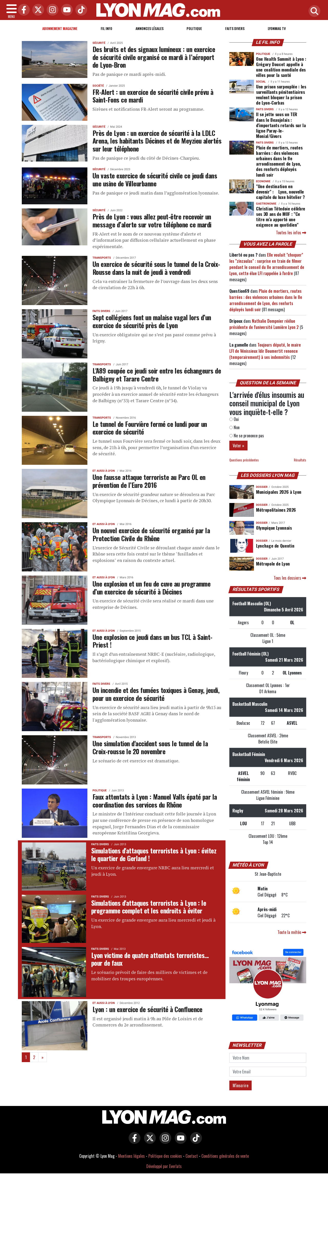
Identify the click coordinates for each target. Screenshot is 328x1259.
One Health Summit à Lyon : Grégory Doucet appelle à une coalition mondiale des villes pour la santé (281, 66)
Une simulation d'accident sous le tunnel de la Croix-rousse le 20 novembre (150, 747)
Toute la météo (292, 932)
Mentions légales (131, 1156)
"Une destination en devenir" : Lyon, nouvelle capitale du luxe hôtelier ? (280, 191)
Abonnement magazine (59, 28)
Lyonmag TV (277, 28)
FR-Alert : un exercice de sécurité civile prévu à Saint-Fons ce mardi (153, 96)
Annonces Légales (149, 28)
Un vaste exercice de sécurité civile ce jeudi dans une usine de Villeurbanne (155, 179)
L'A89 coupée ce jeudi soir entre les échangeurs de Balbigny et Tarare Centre (157, 374)
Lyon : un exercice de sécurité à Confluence (147, 1009)
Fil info (106, 28)
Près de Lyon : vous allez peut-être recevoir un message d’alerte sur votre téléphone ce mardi (152, 220)
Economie (263, 181)
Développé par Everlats (164, 1166)
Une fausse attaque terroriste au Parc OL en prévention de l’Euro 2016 (149, 481)
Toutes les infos (291, 232)
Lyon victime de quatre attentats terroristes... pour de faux (150, 959)
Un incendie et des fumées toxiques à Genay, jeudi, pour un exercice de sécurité (156, 694)
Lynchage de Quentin (275, 545)
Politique (194, 28)
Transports (102, 257)
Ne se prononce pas (246, 435)
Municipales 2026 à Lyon (278, 491)
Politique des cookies (165, 1156)
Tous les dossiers (290, 578)
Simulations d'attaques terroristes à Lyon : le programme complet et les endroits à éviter (148, 906)
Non (234, 427)
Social (261, 81)
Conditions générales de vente (225, 1156)
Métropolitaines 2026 (276, 509)
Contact (192, 1156)
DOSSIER (262, 487)
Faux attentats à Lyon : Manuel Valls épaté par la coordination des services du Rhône (155, 800)
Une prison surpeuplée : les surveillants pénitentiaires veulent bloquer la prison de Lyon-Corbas (281, 94)
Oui (234, 419)
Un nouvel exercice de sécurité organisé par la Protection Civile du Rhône (151, 534)
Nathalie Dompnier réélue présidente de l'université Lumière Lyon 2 (264, 324)
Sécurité (99, 43)
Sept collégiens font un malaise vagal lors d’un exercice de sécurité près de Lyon (152, 321)
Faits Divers (234, 28)
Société (98, 85)
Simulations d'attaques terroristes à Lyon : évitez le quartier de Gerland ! (153, 854)
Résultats (300, 460)
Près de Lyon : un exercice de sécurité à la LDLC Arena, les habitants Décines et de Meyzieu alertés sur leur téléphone (157, 140)
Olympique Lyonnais (274, 527)
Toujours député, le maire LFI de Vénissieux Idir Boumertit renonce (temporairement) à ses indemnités (265, 351)
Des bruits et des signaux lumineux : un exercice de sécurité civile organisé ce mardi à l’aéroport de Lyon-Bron (154, 56)
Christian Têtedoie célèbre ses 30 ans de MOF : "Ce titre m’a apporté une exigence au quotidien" (280, 216)
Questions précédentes (244, 460)
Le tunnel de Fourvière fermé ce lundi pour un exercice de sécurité (150, 428)
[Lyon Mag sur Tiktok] (195, 1142)
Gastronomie (266, 203)
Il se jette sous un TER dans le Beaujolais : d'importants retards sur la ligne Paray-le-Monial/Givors (281, 125)
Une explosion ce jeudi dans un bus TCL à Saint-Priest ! (152, 641)
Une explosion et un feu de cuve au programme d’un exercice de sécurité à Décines (151, 587)
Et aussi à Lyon (104, 470)
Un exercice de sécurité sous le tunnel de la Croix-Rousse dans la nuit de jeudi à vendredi (156, 268)
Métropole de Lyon (273, 563)
